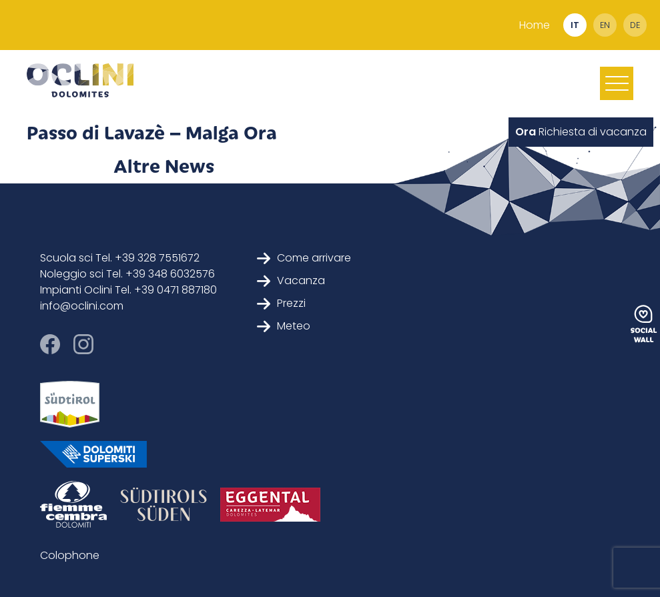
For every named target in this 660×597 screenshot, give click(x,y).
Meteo (283, 326)
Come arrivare (304, 257)
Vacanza (291, 280)
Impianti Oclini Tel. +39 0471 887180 (128, 289)
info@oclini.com (81, 306)
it (575, 25)
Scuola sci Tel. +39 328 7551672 (120, 257)
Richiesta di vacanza (581, 131)
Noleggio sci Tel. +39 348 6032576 (127, 273)
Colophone (69, 555)
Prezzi (281, 303)
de (635, 25)
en (605, 25)
